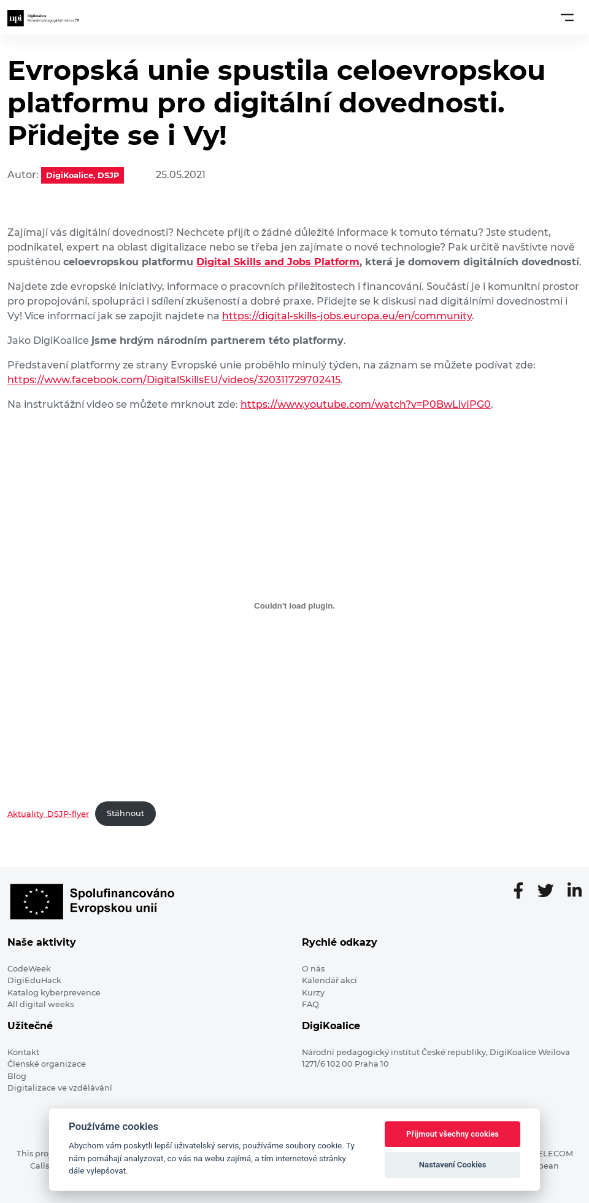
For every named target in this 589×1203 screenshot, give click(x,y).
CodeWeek (29, 968)
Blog (16, 1076)
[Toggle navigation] (567, 17)
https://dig (248, 316)
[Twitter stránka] (550, 891)
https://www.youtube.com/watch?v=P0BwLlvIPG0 (366, 404)
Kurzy (313, 992)
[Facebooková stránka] (524, 891)
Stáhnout (125, 813)
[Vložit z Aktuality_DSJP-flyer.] (294, 606)
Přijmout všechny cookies (452, 1134)
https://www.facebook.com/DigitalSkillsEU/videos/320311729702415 (174, 380)
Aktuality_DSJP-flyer (48, 813)
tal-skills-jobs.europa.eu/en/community (374, 316)
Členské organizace (46, 1064)
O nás (313, 968)
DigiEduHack (34, 980)
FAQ (310, 1004)
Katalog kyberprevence (54, 992)
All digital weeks (40, 1004)
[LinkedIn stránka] (575, 891)
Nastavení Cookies (453, 1164)
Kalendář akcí (329, 980)
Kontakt (23, 1052)
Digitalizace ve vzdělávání (59, 1087)
